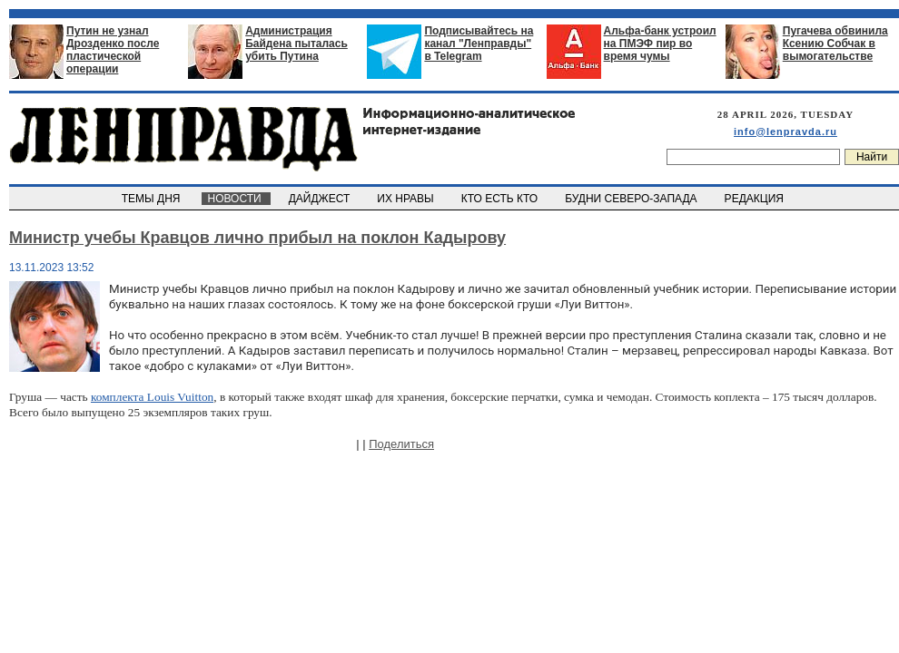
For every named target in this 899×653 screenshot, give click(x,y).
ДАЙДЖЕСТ (320, 198)
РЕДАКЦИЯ (755, 198)
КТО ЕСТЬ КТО (501, 198)
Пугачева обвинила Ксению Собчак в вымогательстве (835, 43)
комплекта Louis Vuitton (152, 397)
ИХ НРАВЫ (407, 198)
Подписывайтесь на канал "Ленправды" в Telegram (478, 43)
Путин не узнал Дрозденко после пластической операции (112, 49)
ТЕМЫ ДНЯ (152, 198)
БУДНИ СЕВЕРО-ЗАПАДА (632, 198)
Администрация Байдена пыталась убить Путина (296, 43)
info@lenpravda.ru (785, 131)
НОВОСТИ (236, 198)
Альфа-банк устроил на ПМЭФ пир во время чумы (660, 43)
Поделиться (401, 444)
